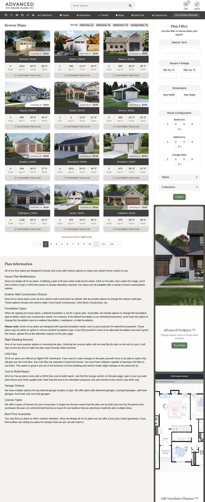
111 (103, 244)
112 (112, 244)
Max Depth (190, 94)
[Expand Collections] (197, 187)
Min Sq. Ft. (169, 69)
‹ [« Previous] (35, 244)
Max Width (169, 94)
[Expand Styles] (197, 177)
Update (179, 197)
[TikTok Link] (28, 15)
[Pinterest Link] (6, 15)
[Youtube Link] (17, 15)
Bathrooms (120, 25)
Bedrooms (103, 25)
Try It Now (179, 345)
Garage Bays (139, 25)
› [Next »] (118, 244)
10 (89, 244)
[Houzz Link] (33, 15)
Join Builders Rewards (186, 15)
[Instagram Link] (11, 15)
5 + (180, 129)
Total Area (87, 25)
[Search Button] (130, 5)
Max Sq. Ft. (190, 69)
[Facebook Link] (22, 15)
